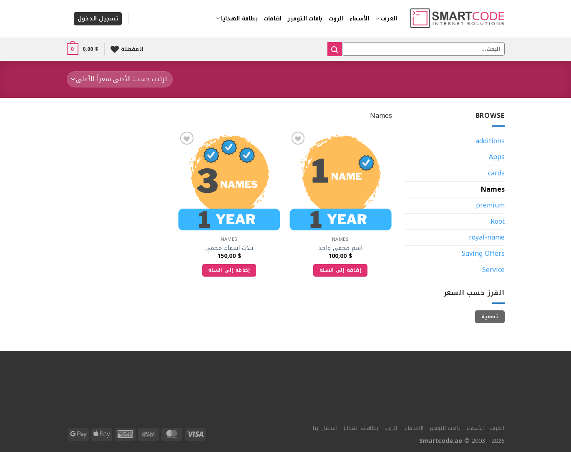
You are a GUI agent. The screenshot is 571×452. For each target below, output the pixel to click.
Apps (497, 156)
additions (490, 141)
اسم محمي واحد (340, 248)
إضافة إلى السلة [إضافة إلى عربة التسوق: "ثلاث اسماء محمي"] (229, 270)
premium (490, 205)
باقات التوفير (304, 19)
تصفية (489, 316)
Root (498, 221)
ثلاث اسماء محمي (229, 248)
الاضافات (413, 428)
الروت (336, 19)
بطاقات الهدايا (361, 428)
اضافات (273, 19)
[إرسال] (334, 49)
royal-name (487, 237)
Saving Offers (483, 253)
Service (493, 269)
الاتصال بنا (325, 428)
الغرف (386, 19)
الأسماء (360, 19)
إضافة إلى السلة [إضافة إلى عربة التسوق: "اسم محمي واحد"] (340, 270)
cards (496, 173)
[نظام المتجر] (120, 79)
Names (493, 189)
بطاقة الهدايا (237, 19)
